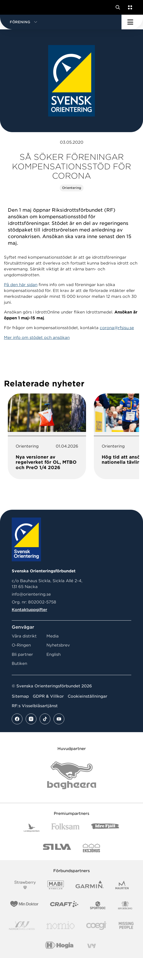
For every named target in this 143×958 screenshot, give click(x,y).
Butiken (19, 663)
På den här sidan (20, 284)
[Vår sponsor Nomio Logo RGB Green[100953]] (60, 925)
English (53, 654)
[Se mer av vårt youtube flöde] (59, 719)
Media (52, 636)
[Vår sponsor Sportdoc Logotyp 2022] (98, 905)
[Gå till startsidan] (13, 7)
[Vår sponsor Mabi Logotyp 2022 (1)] (55, 885)
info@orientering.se (31, 594)
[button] (60, 22)
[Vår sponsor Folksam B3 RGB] (65, 827)
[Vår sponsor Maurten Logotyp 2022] (122, 885)
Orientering (71, 188)
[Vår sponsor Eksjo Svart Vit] (91, 848)
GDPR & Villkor (48, 696)
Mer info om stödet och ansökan (37, 337)
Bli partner (22, 654)
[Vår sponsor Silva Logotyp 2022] (57, 848)
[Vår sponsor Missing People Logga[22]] (126, 925)
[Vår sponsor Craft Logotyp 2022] (64, 905)
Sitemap (20, 696)
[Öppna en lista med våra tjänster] (129, 7)
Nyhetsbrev (58, 645)
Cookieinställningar (87, 696)
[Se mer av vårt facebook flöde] (17, 719)
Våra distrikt (24, 636)
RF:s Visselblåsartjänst (35, 706)
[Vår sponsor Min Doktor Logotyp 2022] (24, 905)
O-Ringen (21, 645)
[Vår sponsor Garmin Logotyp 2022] (90, 885)
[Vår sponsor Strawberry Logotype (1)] (25, 885)
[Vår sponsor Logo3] (96, 925)
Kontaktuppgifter (29, 609)
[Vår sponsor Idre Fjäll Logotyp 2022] (105, 827)
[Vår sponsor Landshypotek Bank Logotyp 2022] (32, 827)
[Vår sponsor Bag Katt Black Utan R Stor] (71, 775)
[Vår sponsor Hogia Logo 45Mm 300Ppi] (59, 946)
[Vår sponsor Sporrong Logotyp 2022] (125, 905)
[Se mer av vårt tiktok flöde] (45, 719)
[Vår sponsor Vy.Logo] (91, 946)
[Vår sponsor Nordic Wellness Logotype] (22, 925)
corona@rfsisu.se (117, 327)
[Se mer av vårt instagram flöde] (31, 719)
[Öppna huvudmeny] (132, 22)
